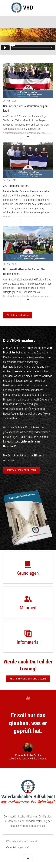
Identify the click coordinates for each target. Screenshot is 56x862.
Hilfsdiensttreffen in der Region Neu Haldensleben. (24, 272)
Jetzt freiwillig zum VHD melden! (28, 678)
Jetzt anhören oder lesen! (21, 470)
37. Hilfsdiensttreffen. (16, 186)
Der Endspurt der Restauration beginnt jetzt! (26, 108)
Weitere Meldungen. (18, 315)
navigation (5, 6)
